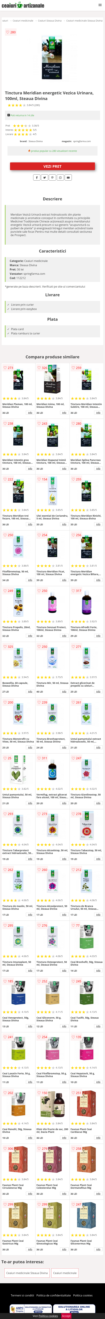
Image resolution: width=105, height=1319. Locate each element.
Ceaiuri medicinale (23, 20)
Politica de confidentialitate (53, 1295)
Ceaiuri (4, 20)
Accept (66, 1316)
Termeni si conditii (22, 1295)
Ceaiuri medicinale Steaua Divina (84, 20)
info (30, 412)
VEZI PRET (53, 166)
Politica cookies (83, 1295)
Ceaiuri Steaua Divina (49, 20)
